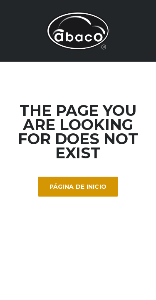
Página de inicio (78, 186)
